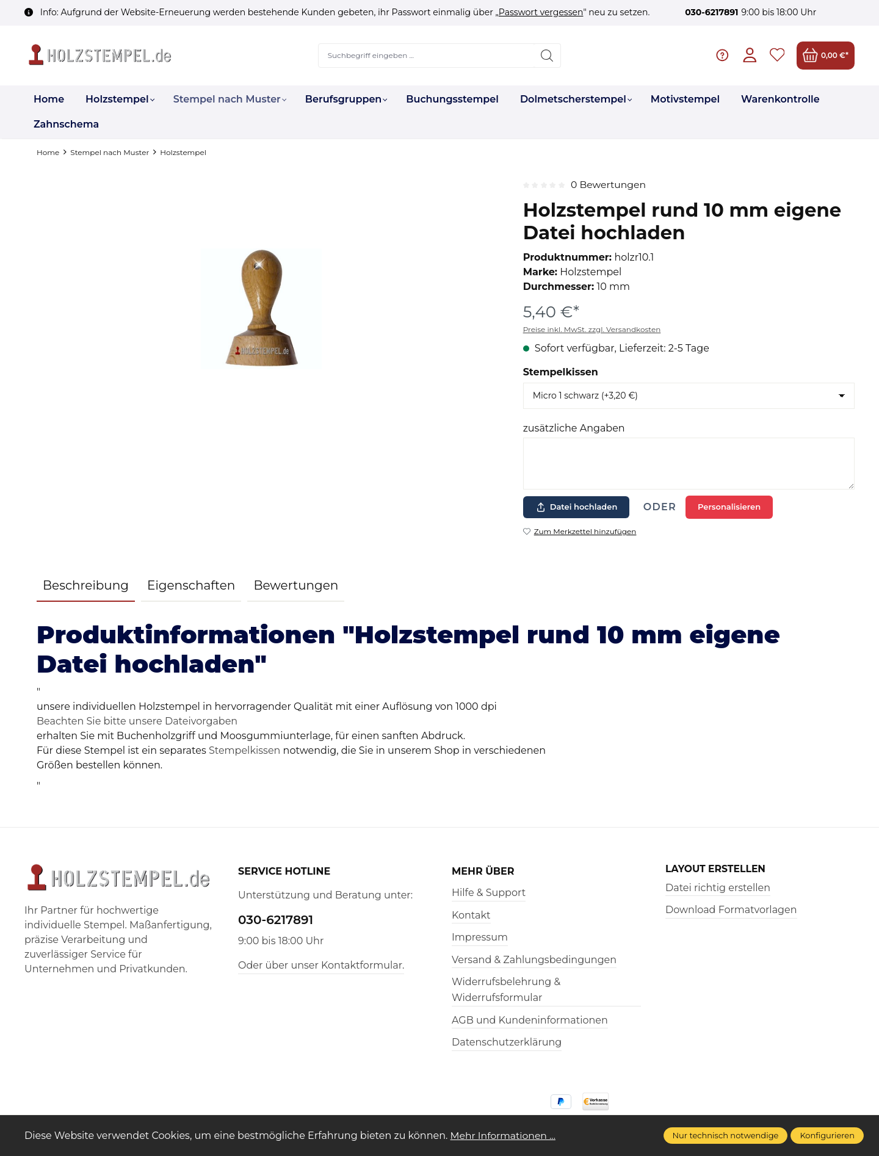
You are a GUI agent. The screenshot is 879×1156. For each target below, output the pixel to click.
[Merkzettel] (776, 55)
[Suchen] (546, 55)
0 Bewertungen (609, 184)
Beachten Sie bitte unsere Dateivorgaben (137, 721)
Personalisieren (729, 506)
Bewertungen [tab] (295, 585)
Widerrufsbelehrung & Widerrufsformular (506, 989)
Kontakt (471, 915)
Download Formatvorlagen (731, 910)
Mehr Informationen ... (504, 1135)
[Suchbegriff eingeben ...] (426, 55)
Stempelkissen (560, 372)
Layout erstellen (716, 869)
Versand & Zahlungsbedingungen (534, 960)
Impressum (480, 937)
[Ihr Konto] (749, 55)
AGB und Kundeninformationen (530, 1020)
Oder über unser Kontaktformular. (321, 965)
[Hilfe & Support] (721, 55)
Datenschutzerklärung (507, 1042)
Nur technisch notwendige (726, 1135)
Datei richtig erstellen (717, 888)
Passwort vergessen (541, 12)
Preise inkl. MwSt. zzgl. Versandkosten (592, 329)
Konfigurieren (827, 1135)
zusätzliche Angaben (574, 428)
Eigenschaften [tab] (191, 585)
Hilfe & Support (489, 892)
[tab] (86, 586)
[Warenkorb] (825, 55)
